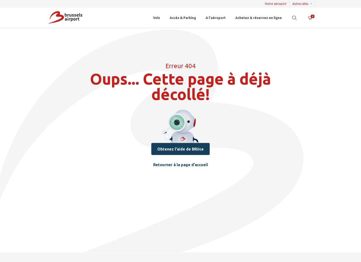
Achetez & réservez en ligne (258, 18)
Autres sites (300, 3)
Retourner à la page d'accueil (180, 165)
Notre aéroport (275, 3)
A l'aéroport (216, 18)
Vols (156, 18)
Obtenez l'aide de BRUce (180, 149)
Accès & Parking (183, 18)
